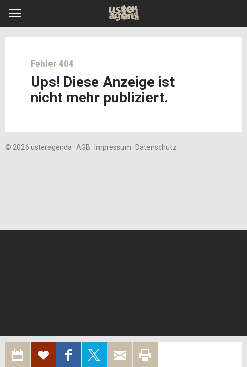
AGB (83, 147)
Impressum (112, 147)
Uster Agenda (123, 13)
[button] (15, 13)
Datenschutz (156, 147)
